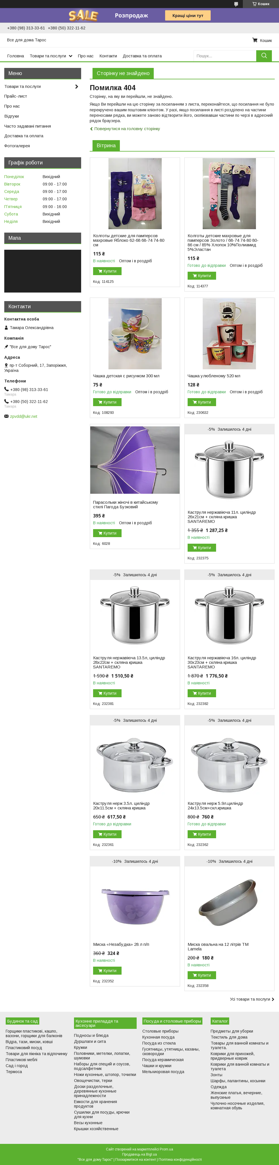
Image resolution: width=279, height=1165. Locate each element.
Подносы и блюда (91, 1035)
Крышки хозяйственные (96, 1128)
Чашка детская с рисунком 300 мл (126, 376)
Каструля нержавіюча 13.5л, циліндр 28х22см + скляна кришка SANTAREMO (129, 662)
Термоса (14, 1071)
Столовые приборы (160, 1031)
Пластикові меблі (21, 1059)
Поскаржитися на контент (135, 1160)
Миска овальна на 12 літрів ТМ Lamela (218, 946)
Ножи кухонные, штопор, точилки (105, 1074)
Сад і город (17, 1065)
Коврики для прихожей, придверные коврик (233, 1056)
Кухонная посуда (158, 1037)
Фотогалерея (17, 145)
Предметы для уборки (232, 1031)
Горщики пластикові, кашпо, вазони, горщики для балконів (34, 1033)
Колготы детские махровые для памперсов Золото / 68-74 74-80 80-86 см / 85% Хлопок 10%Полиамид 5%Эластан (223, 242)
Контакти (108, 55)
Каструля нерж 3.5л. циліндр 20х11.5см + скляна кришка (121, 805)
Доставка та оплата (142, 55)
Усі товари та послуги (250, 999)
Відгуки (11, 116)
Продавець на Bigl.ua (139, 1154)
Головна (15, 55)
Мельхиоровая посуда (163, 1071)
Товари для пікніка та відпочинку (36, 1053)
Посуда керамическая (163, 1059)
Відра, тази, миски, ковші (29, 1041)
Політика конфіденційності (180, 1160)
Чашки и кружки (156, 1065)
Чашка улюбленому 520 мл (214, 376)
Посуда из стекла (159, 1043)
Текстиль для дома (229, 1037)
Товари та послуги (48, 55)
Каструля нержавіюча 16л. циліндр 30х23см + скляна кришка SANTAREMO (222, 662)
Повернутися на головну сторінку (127, 128)
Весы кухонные (88, 1122)
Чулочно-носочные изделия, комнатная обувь (237, 1105)
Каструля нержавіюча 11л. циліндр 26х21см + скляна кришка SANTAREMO (222, 517)
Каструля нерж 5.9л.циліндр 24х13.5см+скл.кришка (215, 805)
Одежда (219, 1087)
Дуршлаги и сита (90, 1041)
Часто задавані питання (27, 126)
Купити (110, 271)
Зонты (216, 1075)
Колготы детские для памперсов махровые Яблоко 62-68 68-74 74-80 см (128, 240)
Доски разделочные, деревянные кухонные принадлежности (95, 1091)
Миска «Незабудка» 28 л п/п (121, 944)
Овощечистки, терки (93, 1080)
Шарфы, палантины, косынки (238, 1081)
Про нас (86, 55)
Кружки (80, 1047)
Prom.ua (166, 1149)
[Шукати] (264, 55)
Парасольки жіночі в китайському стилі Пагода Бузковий (125, 504)
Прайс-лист (15, 96)
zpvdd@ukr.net (23, 416)
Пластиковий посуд (24, 1047)
